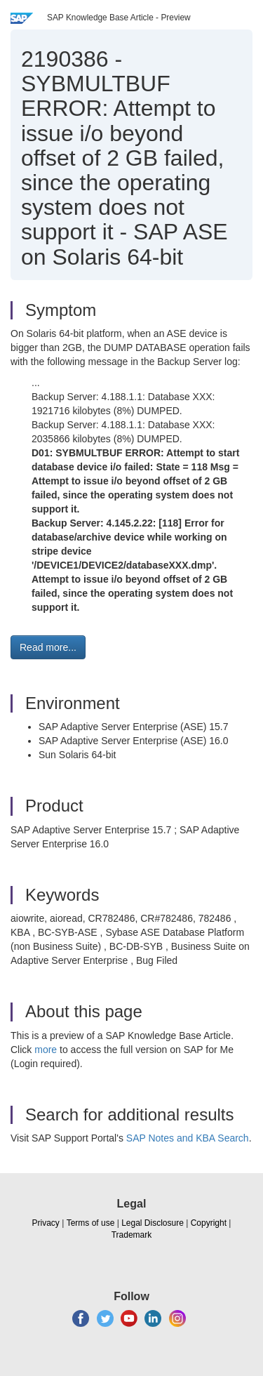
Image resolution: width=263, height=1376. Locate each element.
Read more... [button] (48, 647)
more (45, 1049)
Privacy (46, 1223)
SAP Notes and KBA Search (187, 1138)
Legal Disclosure (152, 1223)
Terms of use (91, 1223)
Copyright (209, 1223)
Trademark (132, 1235)
